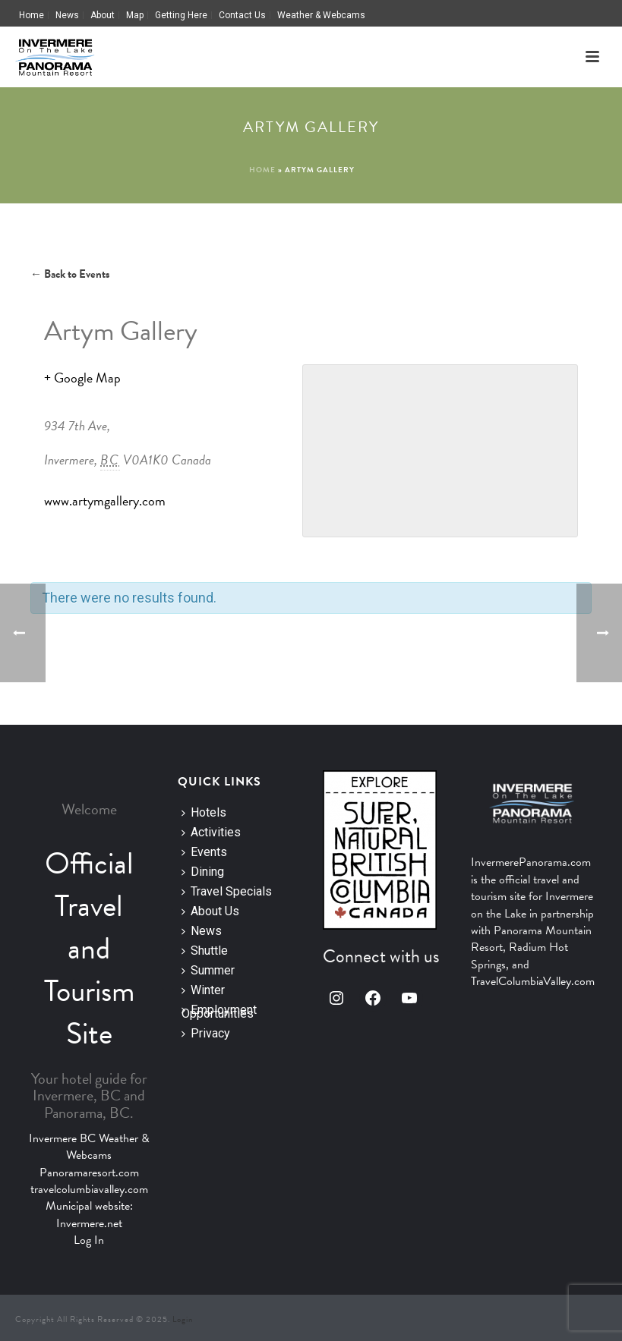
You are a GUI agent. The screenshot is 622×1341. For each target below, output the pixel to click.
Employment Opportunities (219, 1010)
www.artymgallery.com (105, 500)
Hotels (204, 812)
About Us (210, 911)
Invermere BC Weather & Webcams (89, 1146)
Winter (203, 990)
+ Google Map (82, 377)
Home (262, 169)
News (202, 931)
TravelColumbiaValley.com (533, 981)
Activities (211, 832)
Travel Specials (227, 891)
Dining (203, 871)
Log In (89, 1240)
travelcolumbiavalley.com (89, 1189)
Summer (208, 970)
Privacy (206, 1033)
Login (182, 1319)
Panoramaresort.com (89, 1172)
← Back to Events (69, 274)
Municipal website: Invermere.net (89, 1214)
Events (204, 852)
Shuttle (205, 950)
